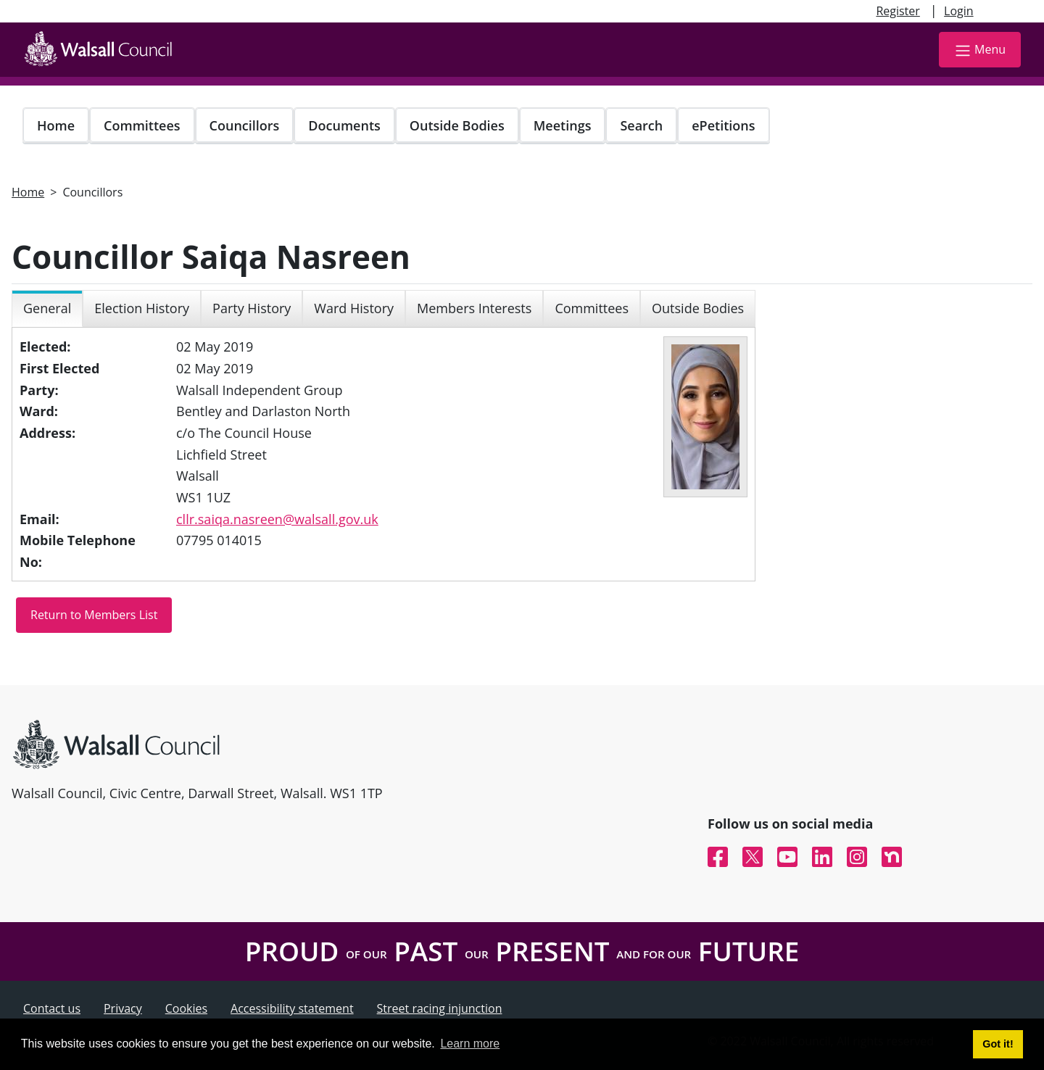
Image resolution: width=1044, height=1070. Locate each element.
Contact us (51, 1008)
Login (959, 11)
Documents (344, 125)
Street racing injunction (439, 1008)
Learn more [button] (470, 1043)
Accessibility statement (292, 1008)
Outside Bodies (457, 125)
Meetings (563, 125)
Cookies (186, 1008)
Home (56, 125)
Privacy (123, 1008)
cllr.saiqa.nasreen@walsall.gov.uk (277, 519)
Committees (142, 125)
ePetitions (723, 125)
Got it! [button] (997, 1044)
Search (641, 125)
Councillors (245, 125)
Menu (980, 50)
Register (897, 11)
